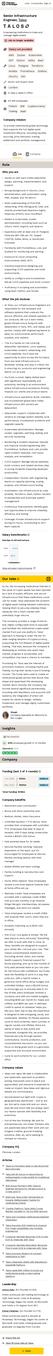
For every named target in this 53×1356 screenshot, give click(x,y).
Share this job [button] (11, 1337)
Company (32, 154)
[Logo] (9, 4)
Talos (22, 20)
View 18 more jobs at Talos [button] (17, 1343)
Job (17, 154)
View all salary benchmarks (17, 568)
